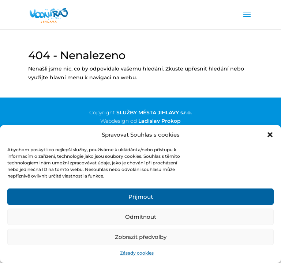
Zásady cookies (137, 253)
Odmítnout (140, 216)
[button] (270, 134)
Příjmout (140, 196)
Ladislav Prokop (159, 121)
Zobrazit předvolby (140, 236)
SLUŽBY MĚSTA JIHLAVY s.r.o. (154, 112)
